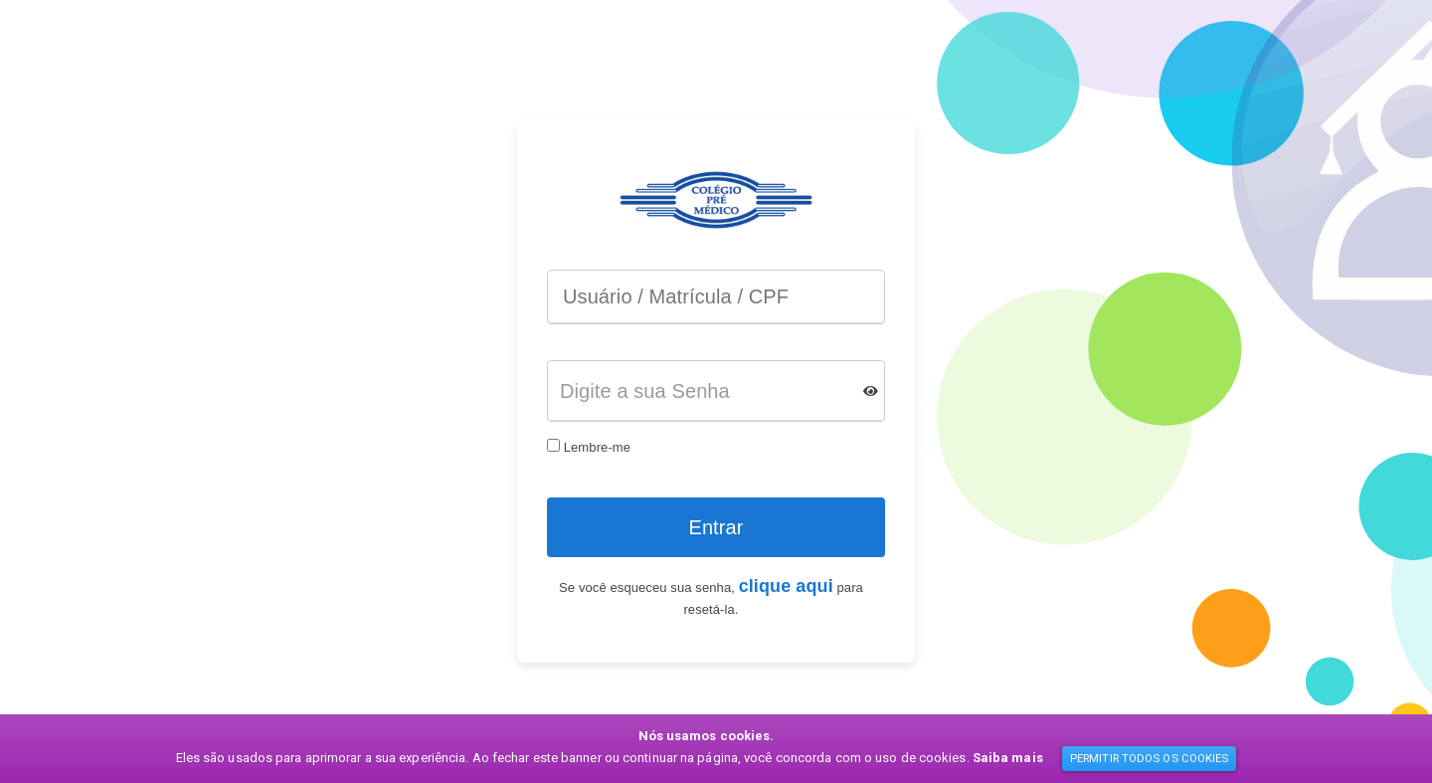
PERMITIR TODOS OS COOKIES (1149, 758)
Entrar (715, 527)
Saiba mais (1008, 757)
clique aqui (786, 586)
